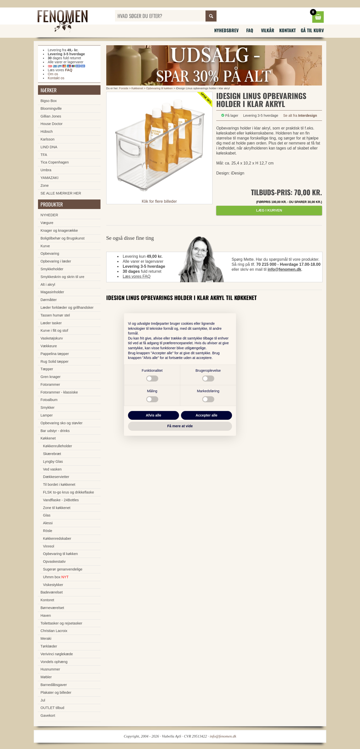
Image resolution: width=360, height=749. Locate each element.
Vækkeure (48, 346)
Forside (123, 88)
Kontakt (287, 30)
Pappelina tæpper (54, 354)
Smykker (47, 408)
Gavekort (47, 716)
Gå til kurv (312, 30)
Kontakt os (56, 78)
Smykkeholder (51, 269)
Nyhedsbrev (226, 30)
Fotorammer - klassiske (59, 392)
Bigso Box (48, 101)
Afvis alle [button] (153, 415)
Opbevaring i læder (55, 261)
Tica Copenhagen (54, 162)
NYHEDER (49, 215)
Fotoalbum (49, 400)
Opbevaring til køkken (159, 88)
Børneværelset (52, 608)
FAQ (249, 30)
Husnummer (50, 669)
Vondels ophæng (54, 662)
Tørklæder (48, 646)
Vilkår (267, 30)
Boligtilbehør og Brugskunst (62, 238)
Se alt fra (300, 116)
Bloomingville (51, 108)
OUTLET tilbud (52, 708)
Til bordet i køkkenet (59, 484)
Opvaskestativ (54, 562)
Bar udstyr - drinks (55, 431)
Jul (42, 700)
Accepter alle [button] (206, 415)
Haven (45, 616)
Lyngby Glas (53, 462)
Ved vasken (52, 469)
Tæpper (46, 369)
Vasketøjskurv (51, 338)
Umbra (45, 170)
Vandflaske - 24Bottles (61, 500)
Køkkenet (137, 88)
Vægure (46, 223)
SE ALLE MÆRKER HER (60, 193)
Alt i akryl (47, 284)
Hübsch (46, 132)
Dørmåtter (48, 300)
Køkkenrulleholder (57, 446)
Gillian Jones (50, 116)
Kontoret (47, 600)
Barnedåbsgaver (53, 685)
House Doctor (51, 124)
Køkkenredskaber (57, 538)
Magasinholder (52, 292)
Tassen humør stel (55, 315)
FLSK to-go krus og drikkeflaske (68, 492)
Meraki (45, 638)
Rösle (47, 531)
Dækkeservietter (56, 477)
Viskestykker (53, 585)
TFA (43, 155)
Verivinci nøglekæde (56, 654)
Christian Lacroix (53, 631)
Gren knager (50, 377)
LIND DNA (48, 147)
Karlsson (47, 139)
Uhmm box (55, 577)
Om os (53, 74)
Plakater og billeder (55, 692)
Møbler (46, 677)
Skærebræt (52, 454)
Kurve (45, 246)
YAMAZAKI (49, 178)
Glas (46, 515)
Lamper (46, 415)
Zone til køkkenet (56, 508)
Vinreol (48, 546)
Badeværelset (51, 592)
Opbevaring (49, 254)
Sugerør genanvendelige (62, 569)
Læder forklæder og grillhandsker (67, 308)
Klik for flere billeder (159, 201)
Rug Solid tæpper (54, 362)
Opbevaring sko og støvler (61, 423)
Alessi (47, 523)
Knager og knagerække (59, 230)
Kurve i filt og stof (54, 330)
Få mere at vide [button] (180, 426)
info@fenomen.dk (284, 269)
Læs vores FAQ (136, 276)
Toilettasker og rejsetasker (61, 623)
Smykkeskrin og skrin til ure (62, 277)
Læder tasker (51, 323)
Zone (44, 186)
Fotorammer (50, 384)
